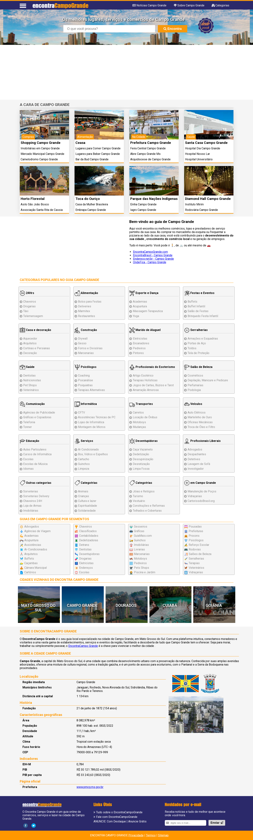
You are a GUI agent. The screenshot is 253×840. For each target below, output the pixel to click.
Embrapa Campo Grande (90, 210)
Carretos (138, 412)
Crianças (83, 496)
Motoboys (139, 422)
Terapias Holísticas (145, 380)
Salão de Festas (198, 311)
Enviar (216, 822)
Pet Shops (30, 385)
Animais (83, 491)
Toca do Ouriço (87, 199)
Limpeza (83, 468)
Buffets (192, 301)
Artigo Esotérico (143, 375)
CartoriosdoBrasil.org (201, 501)
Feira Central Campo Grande (148, 148)
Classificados (88, 531)
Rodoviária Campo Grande (201, 210)
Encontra (172, 29)
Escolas (28, 459)
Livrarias (139, 549)
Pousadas (195, 526)
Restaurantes (86, 316)
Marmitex (84, 311)
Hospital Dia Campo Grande (202, 148)
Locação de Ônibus (145, 417)
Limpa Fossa (141, 468)
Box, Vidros (93, 454)
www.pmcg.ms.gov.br (90, 787)
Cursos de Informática (37, 454)
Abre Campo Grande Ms (145, 154)
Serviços (84, 441)
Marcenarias (86, 353)
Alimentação (86, 293)
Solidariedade (87, 510)
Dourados (126, 605)
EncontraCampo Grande (83, 646)
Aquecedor (30, 338)
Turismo (138, 496)
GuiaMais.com (143, 535)
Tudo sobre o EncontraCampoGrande (119, 812)
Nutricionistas (32, 380)
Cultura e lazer (87, 501)
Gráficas (139, 531)
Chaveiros (29, 301)
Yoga (136, 316)
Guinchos (84, 464)
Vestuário (139, 501)
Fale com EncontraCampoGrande (116, 817)
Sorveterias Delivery (36, 496)
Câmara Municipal (35, 567)
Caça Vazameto (143, 449)
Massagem (148, 311)
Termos (151, 835)
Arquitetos (30, 343)
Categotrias (86, 483)
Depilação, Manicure (208, 380)
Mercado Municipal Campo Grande (42, 154)
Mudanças (139, 427)
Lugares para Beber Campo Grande (97, 154)
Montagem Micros (91, 427)
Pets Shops (141, 567)
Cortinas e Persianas (36, 348)
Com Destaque (116, 821)
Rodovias (195, 549)
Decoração (30, 353)
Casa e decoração (35, 330)
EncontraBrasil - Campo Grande (152, 255)
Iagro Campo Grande (143, 210)
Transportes (141, 404)
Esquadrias (203, 338)
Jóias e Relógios (144, 491)
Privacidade (136, 835)
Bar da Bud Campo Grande (92, 159)
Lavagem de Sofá (199, 464)
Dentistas (29, 375)
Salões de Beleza (200, 554)
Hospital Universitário (199, 159)
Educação (29, 441)
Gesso (82, 343)
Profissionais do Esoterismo (152, 367)
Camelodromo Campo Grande (39, 159)
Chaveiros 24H (32, 501)
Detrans (84, 545)
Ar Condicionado (88, 449)
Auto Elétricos (197, 412)
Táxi (25, 311)
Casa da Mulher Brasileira (91, 204)
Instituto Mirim (194, 204)
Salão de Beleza (198, 367)
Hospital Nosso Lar (197, 154)
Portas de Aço (197, 343)
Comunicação (32, 404)
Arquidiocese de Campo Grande (150, 159)
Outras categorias (35, 483)
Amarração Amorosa (146, 390)
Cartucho (83, 459)
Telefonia (29, 422)
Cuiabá (170, 605)
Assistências (32, 545)
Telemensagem (33, 316)
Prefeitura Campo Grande (150, 143)
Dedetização (141, 454)
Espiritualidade (87, 505)
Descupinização (143, 459)
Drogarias (29, 306)
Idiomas (28, 468)
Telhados (147, 510)
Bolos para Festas (89, 301)
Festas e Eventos (199, 293)
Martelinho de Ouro (200, 417)
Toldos (192, 348)
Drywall (82, 338)
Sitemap (163, 835)
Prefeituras (196, 531)
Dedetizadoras (88, 540)
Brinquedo (203, 316)
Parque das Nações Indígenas (154, 199)
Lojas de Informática (91, 422)
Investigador (196, 468)
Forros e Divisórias (90, 348)
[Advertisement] (126, 72)
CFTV (81, 412)
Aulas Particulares (34, 449)
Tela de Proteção (198, 353)
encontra (60, 5)
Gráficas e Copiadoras (37, 417)
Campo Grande (82, 605)
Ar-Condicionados (35, 549)
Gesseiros (140, 526)
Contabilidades (88, 535)
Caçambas (31, 563)
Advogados (195, 449)
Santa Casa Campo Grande (206, 143)
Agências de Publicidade (39, 412)
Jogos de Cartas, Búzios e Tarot (153, 385)
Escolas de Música (35, 464)
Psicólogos (85, 367)
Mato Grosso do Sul (38, 607)
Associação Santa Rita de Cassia (42, 210)
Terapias (91, 390)
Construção (86, 330)
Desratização (141, 464)
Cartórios (30, 572)
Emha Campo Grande (143, 204)
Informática (86, 404)
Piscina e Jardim (144, 572)
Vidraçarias (195, 496)
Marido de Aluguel (145, 330)
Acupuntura (140, 306)
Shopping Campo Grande (40, 143)
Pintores (138, 353)
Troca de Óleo (201, 427)
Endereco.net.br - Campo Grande (153, 258)
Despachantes (197, 454)
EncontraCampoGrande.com (150, 252)
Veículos (193, 404)
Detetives (194, 459)
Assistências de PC (96, 417)
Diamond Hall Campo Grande (208, 199)
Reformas (149, 505)
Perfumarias (195, 385)
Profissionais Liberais (202, 441)
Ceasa (80, 143)
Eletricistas (140, 338)
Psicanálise (85, 380)
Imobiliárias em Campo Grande (40, 148)
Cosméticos (195, 375)
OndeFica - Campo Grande (149, 262)
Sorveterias (30, 491)
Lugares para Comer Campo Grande (98, 148)
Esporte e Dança (143, 293)
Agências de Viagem (37, 531)
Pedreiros (139, 348)
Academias (140, 301)
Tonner (27, 427)
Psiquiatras (85, 385)
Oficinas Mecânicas (200, 422)
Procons (194, 535)
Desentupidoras (143, 441)
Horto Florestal (33, 199)
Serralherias (196, 330)
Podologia (194, 390)
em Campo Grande (200, 483)
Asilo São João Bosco (35, 204)
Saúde (27, 367)
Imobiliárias (30, 510)
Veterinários (31, 390)
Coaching (84, 375)
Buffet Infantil (196, 306)
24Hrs (27, 293)
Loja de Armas (32, 505)
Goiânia (214, 605)
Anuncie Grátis (137, 821)
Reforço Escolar (199, 545)
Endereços (86, 567)
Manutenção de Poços (202, 491)
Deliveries (84, 306)
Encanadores (141, 343)
